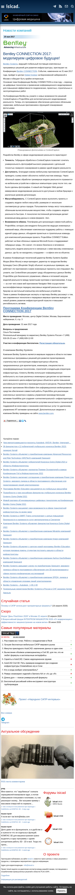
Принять (61, 891)
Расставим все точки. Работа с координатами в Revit (28, 641)
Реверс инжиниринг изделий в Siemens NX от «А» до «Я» (30, 674)
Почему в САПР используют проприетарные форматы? (26, 606)
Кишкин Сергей (6, 814)
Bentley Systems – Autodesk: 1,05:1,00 (20, 585)
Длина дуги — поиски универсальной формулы (25, 677)
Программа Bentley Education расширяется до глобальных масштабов (35, 489)
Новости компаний (17, 30)
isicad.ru (31, 859)
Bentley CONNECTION (27, 71)
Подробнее (5, 875)
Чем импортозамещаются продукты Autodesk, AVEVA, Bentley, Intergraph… (37, 443)
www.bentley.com (46, 413)
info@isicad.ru (29, 865)
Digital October (30, 75)
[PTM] (3, 789)
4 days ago (26, 809)
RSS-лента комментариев (13, 781)
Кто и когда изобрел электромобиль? (21, 670)
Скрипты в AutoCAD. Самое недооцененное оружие (27, 659)
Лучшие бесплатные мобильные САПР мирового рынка (29, 644)
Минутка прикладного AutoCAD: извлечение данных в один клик (33, 648)
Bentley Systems (10, 64)
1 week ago (26, 822)
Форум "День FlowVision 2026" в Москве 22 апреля (24, 616)
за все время (19, 637)
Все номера (6, 713)
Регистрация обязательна (52, 343)
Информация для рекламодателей (14, 879)
